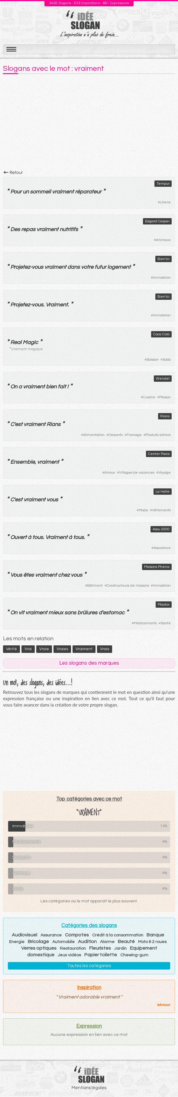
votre (87, 267)
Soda (167, 360)
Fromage (134, 435)
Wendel (163, 379)
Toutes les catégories (89, 966)
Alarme (107, 942)
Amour (109, 473)
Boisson (153, 360)
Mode (143, 510)
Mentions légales (89, 1088)
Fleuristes (100, 948)
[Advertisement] (89, 124)
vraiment (63, 192)
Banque (155, 934)
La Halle (163, 492)
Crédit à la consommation (117, 935)
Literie (165, 202)
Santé (166, 623)
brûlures (87, 613)
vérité (11, 649)
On (13, 387)
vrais (104, 649)
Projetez (20, 267)
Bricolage (38, 941)
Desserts (115, 435)
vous (37, 267)
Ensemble (22, 462)
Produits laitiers (158, 435)
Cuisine (149, 397)
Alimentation (94, 435)
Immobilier (162, 278)
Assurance (162, 548)
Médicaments (145, 623)
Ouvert (18, 537)
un (26, 192)
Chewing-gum (134, 955)
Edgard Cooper (157, 221)
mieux (55, 613)
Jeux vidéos (69, 955)
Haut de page (166, 1079)
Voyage (164, 473)
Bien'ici (163, 259)
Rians (165, 416)
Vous (16, 575)
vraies (62, 649)
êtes (28, 575)
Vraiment (57, 305)
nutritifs (69, 229)
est (18, 424)
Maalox (164, 604)
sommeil (40, 192)
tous (37, 537)
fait (62, 387)
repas (28, 229)
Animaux (163, 240)
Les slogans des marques (89, 663)
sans (70, 613)
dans (73, 267)
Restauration (73, 948)
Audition (87, 941)
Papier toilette (100, 954)
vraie (44, 649)
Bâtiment (95, 586)
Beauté (126, 941)
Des (15, 229)
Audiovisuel (24, 934)
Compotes (77, 934)
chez (64, 575)
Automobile (63, 942)
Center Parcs (159, 454)
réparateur (88, 192)
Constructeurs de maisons (128, 586)
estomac (114, 613)
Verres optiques (39, 948)
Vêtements (161, 510)
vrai (28, 649)
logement (119, 267)
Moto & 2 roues (152, 942)
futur (100, 267)
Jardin (120, 948)
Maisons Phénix (157, 567)
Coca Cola (161, 334)
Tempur (163, 184)
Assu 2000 (161, 529)
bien (51, 387)
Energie (16, 942)
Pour (15, 192)
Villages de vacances (136, 473)
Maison (165, 397)
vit (21, 613)
